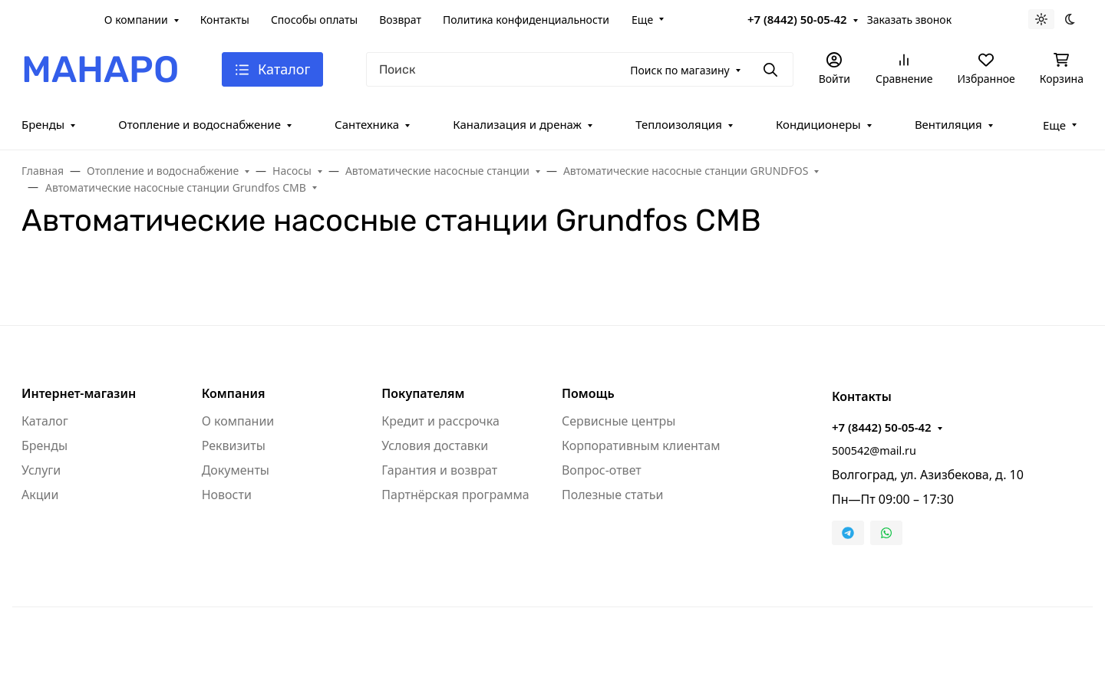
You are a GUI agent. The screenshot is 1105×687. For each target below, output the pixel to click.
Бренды (42, 124)
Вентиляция (948, 124)
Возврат (400, 19)
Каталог (44, 421)
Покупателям (422, 393)
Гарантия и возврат (439, 470)
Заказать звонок (909, 19)
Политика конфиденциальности (526, 19)
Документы (235, 470)
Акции (39, 494)
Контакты (224, 19)
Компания (234, 393)
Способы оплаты (314, 19)
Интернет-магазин (78, 393)
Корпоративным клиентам (641, 445)
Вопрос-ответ (602, 470)
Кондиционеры (818, 124)
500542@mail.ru (874, 450)
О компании (136, 19)
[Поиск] (579, 69)
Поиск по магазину (679, 70)
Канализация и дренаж (517, 124)
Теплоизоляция (678, 124)
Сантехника (367, 124)
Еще (642, 19)
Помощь (588, 393)
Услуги (41, 470)
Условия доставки (434, 445)
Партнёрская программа (455, 494)
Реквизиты (234, 445)
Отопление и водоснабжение (199, 124)
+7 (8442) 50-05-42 (797, 19)
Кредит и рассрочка (440, 421)
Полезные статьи (612, 494)
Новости (227, 494)
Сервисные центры (618, 421)
